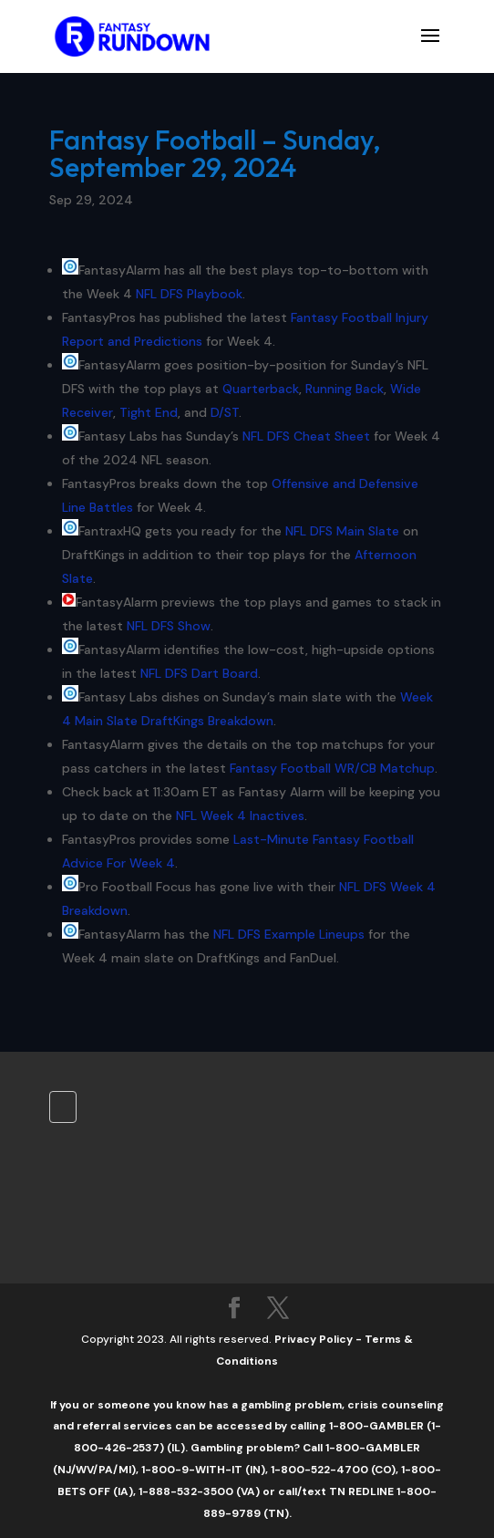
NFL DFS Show (169, 626)
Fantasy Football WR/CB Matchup (332, 768)
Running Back (344, 388)
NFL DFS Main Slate (342, 531)
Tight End (148, 412)
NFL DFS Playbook (189, 294)
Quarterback (260, 388)
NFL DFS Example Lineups (289, 934)
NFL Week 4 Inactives (240, 815)
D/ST (225, 412)
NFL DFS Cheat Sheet (306, 436)
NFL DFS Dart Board (199, 673)
